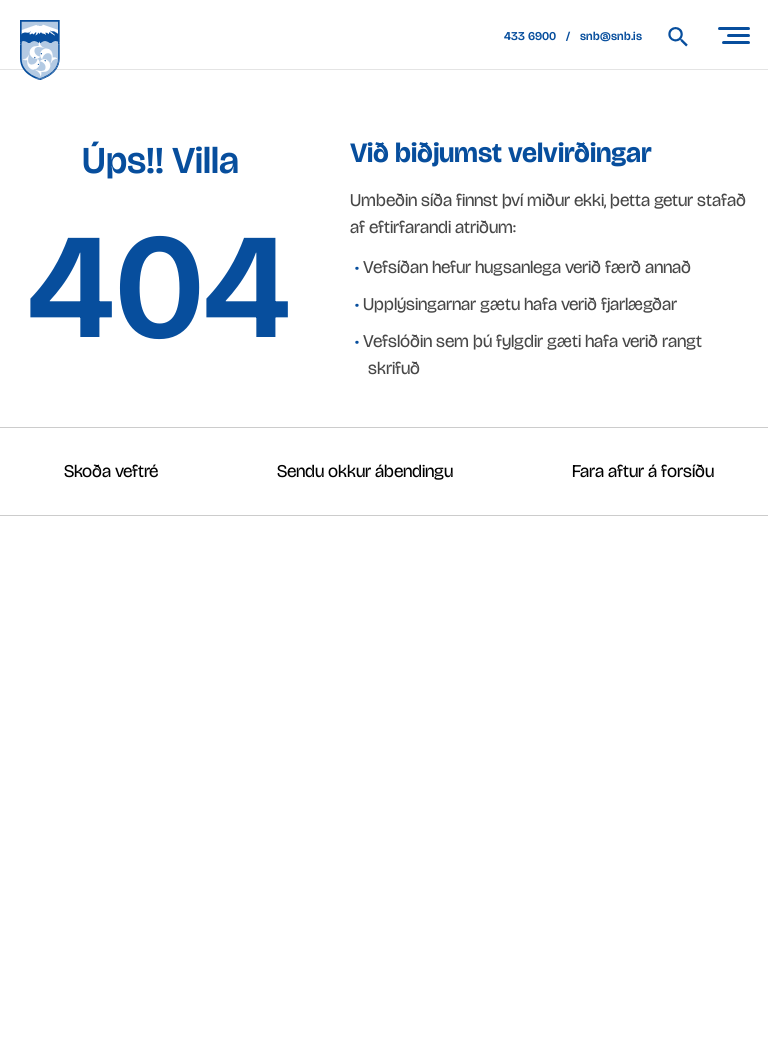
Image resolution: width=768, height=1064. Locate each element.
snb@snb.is (611, 36)
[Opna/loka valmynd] (733, 35)
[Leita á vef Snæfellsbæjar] (687, 36)
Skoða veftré (111, 471)
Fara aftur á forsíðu (643, 471)
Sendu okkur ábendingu (365, 471)
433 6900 (530, 36)
